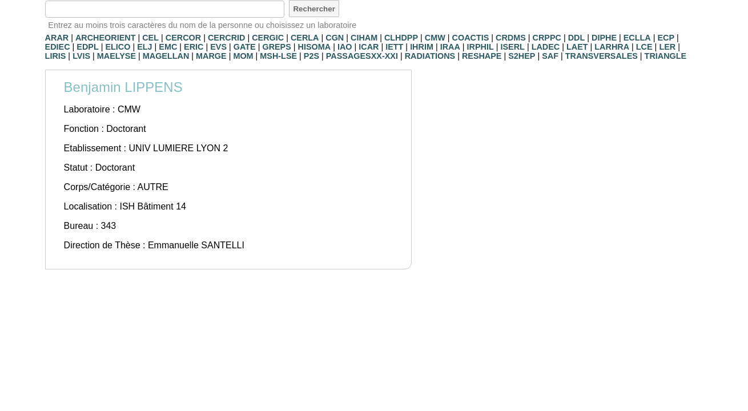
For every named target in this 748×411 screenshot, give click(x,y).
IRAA (450, 46)
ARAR (57, 37)
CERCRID (227, 37)
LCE (644, 46)
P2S (311, 56)
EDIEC (57, 46)
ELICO (117, 46)
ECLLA (637, 37)
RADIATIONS (430, 56)
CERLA (305, 37)
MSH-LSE (278, 56)
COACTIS (470, 37)
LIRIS (55, 56)
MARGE (211, 56)
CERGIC (268, 37)
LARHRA (611, 46)
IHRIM (421, 46)
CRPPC (547, 37)
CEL (150, 37)
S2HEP (521, 56)
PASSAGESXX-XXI (362, 56)
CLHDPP (401, 37)
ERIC (193, 46)
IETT (394, 46)
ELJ (144, 46)
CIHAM (364, 37)
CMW (435, 37)
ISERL (513, 46)
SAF (550, 56)
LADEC (546, 46)
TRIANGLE (666, 56)
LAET (577, 46)
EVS (218, 46)
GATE (245, 46)
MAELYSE (116, 56)
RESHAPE (482, 56)
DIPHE (604, 37)
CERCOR (183, 37)
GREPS (276, 46)
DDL (576, 37)
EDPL (87, 46)
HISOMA (314, 46)
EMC (168, 46)
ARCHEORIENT (105, 37)
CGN (334, 37)
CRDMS (511, 37)
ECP (665, 37)
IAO (344, 46)
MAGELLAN (166, 56)
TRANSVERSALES (601, 56)
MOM (243, 56)
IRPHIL (480, 46)
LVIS (81, 56)
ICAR (369, 46)
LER (667, 46)
